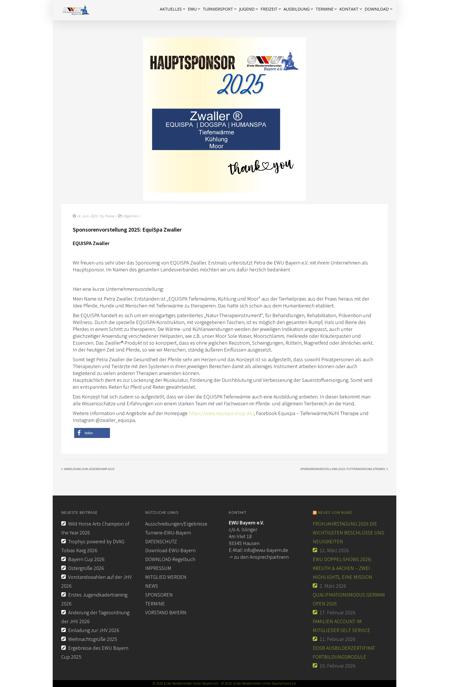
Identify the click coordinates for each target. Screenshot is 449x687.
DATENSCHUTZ (161, 541)
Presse (109, 216)
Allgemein (130, 216)
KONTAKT (349, 9)
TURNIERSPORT (218, 9)
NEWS (151, 586)
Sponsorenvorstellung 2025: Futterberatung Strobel (342, 469)
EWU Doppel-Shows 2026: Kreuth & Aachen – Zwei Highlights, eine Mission (342, 568)
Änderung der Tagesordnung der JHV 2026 (95, 617)
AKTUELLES (171, 9)
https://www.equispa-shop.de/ (221, 413)
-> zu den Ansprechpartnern (259, 557)
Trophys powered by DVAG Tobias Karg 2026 (92, 546)
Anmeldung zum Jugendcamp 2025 (89, 469)
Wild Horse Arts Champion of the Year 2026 (95, 528)
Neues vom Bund (335, 512)
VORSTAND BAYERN (165, 612)
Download (377, 9)
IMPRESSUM (158, 568)
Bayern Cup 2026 (86, 559)
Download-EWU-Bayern (170, 550)
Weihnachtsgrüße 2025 (92, 639)
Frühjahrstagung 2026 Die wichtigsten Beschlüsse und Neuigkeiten (348, 532)
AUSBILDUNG (296, 9)
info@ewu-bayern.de (266, 550)
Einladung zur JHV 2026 (93, 630)
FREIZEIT (269, 9)
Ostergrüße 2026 (86, 568)
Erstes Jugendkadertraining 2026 (94, 599)
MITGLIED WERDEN (165, 577)
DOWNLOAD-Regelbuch (170, 559)
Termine (324, 9)
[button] (92, 433)
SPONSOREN (159, 594)
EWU (192, 9)
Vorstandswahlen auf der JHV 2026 (96, 581)
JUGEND (247, 9)
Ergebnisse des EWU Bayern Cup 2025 (94, 652)
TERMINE (155, 603)
